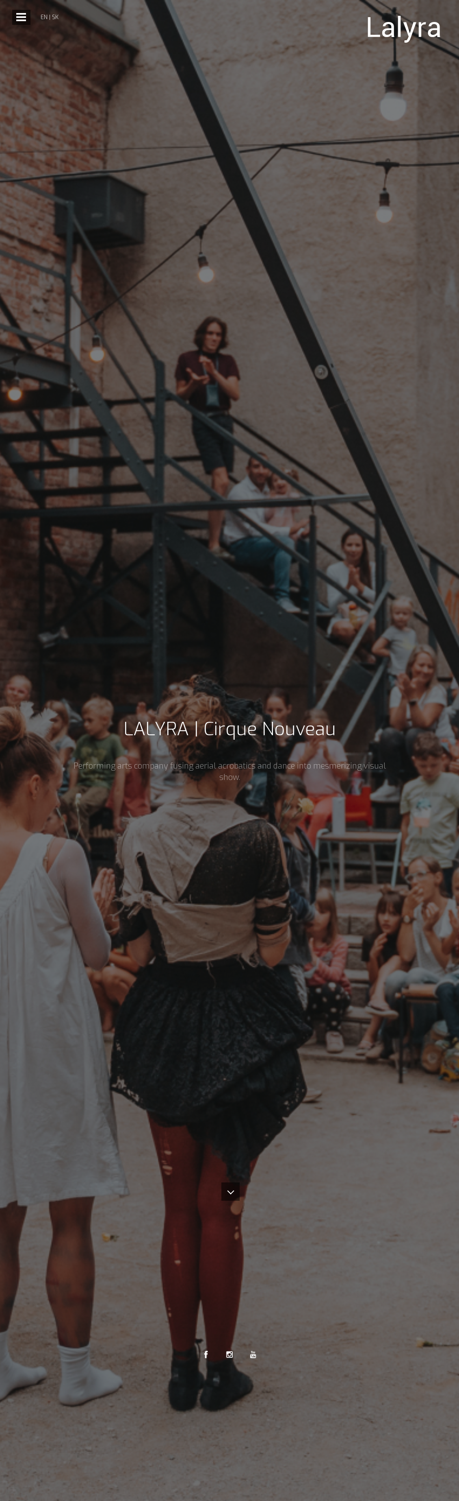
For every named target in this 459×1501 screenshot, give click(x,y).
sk (55, 17)
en (44, 17)
